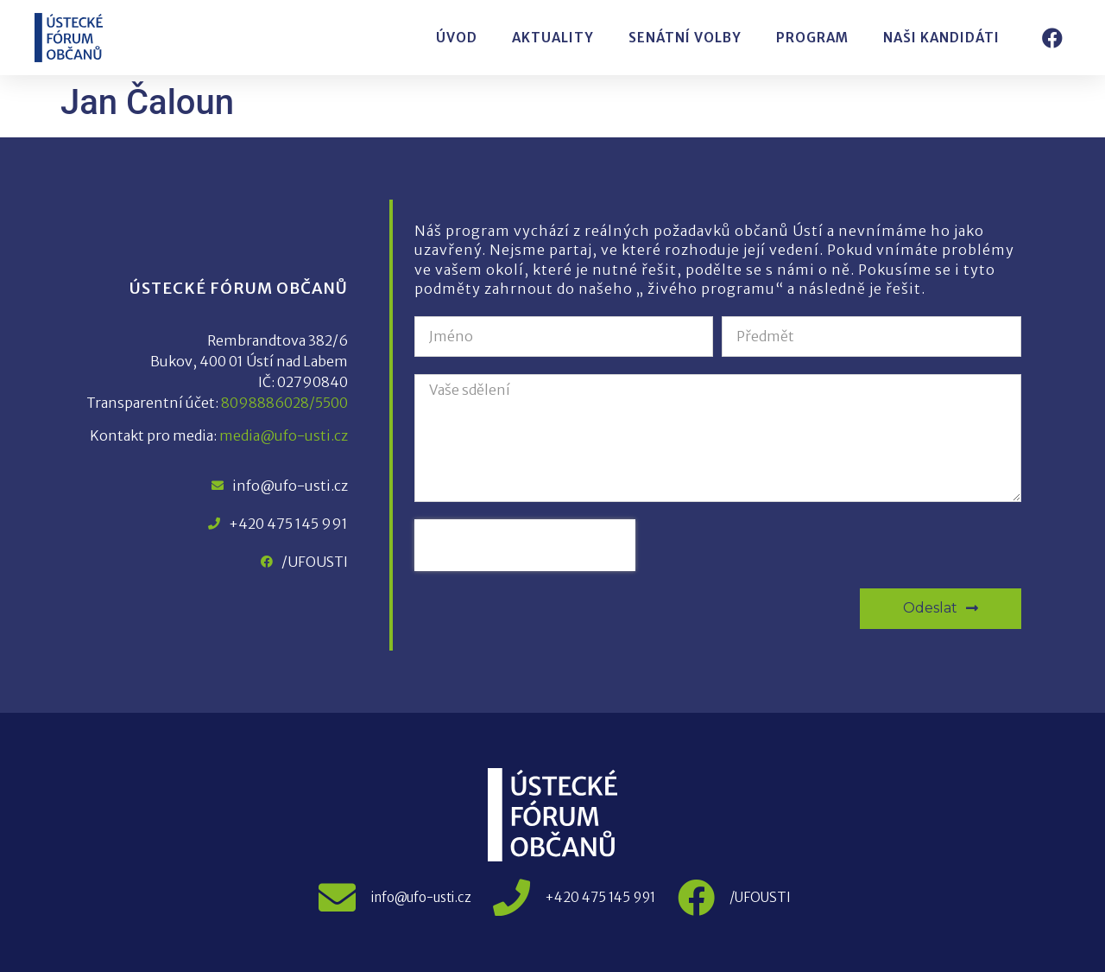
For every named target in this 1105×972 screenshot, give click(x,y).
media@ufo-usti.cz (283, 435)
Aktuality (553, 37)
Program (812, 37)
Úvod (456, 37)
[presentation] (524, 545)
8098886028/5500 (284, 402)
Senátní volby (685, 37)
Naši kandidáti (941, 37)
